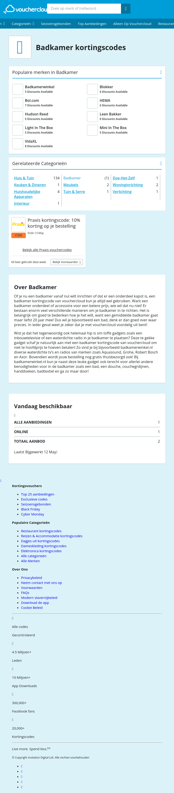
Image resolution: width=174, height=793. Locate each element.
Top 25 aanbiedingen (37, 494)
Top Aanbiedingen (92, 23)
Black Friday (30, 509)
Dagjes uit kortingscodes (40, 541)
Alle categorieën (33, 556)
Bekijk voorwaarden (66, 262)
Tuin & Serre (74, 191)
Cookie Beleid (32, 607)
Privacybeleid (31, 577)
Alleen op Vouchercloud (132, 23)
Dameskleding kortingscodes (44, 546)
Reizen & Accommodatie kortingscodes (51, 536)
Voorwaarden (31, 587)
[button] (23, 24)
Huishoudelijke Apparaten (27, 194)
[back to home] (28, 9)
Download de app (35, 602)
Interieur (21, 203)
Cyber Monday (32, 514)
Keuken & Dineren (30, 184)
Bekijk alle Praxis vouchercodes (47, 249)
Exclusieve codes (34, 499)
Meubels (70, 184)
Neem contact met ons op (41, 582)
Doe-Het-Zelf (124, 178)
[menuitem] (23, 24)
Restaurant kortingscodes (41, 531)
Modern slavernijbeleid (39, 597)
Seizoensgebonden (56, 23)
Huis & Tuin (24, 178)
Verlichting (122, 191)
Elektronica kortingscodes (41, 551)
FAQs (25, 592)
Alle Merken (30, 561)
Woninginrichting (128, 184)
